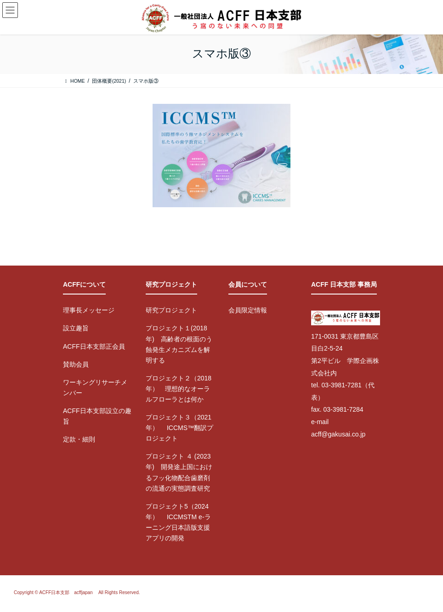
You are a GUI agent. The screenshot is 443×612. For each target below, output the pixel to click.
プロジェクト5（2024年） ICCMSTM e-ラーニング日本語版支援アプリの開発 (178, 522)
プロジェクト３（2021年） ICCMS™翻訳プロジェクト (179, 428)
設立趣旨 (76, 328)
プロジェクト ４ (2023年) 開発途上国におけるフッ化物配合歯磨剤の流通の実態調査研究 (179, 472)
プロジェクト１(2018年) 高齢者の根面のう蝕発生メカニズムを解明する (179, 343)
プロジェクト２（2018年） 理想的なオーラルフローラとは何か (178, 388)
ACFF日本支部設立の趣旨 (97, 416)
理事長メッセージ (88, 310)
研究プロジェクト (171, 310)
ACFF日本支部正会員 (94, 346)
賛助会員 (76, 364)
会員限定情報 (247, 310)
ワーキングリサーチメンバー (95, 388)
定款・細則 (79, 439)
